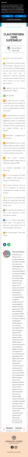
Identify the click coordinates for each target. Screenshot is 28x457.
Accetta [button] (20, 16)
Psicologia (9, 27)
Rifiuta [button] (7, 16)
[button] (4, 244)
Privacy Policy (10, 452)
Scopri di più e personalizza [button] (14, 19)
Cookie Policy (18, 452)
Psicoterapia (17, 27)
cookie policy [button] (21, 9)
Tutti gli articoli (17, 421)
